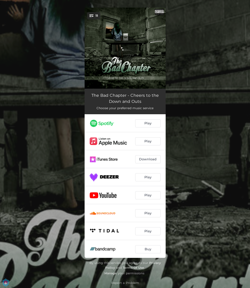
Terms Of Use (133, 268)
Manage (110, 273)
